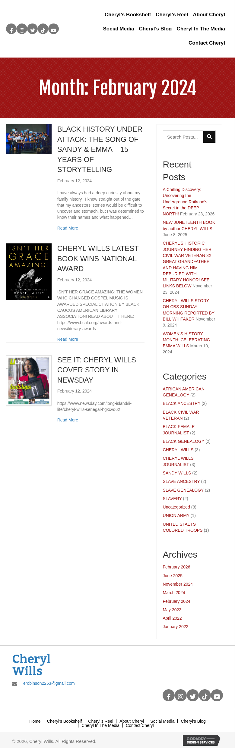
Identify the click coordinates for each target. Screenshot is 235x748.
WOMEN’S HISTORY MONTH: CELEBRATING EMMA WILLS (186, 340)
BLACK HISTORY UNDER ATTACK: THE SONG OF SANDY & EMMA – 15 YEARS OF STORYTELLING (100, 149)
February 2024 (176, 601)
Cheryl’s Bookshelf (64, 721)
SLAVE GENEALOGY (183, 490)
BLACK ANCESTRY (182, 403)
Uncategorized (176, 507)
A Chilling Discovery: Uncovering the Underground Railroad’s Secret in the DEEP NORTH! (185, 201)
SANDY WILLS (177, 473)
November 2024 (178, 584)
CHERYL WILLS (178, 449)
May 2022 (172, 609)
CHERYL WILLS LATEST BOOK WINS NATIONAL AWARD (98, 258)
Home (34, 721)
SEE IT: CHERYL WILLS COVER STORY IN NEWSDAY (96, 370)
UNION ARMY (176, 515)
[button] (11, 28)
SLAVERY (172, 498)
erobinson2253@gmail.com (49, 683)
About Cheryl (131, 721)
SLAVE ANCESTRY (181, 481)
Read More (67, 228)
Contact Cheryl (140, 725)
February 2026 (176, 567)
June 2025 (173, 575)
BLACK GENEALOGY (183, 441)
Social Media (162, 721)
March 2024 (174, 592)
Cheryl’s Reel (100, 721)
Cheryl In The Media (100, 725)
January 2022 (176, 626)
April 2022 (172, 618)
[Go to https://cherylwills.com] (40, 665)
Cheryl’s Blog (193, 721)
